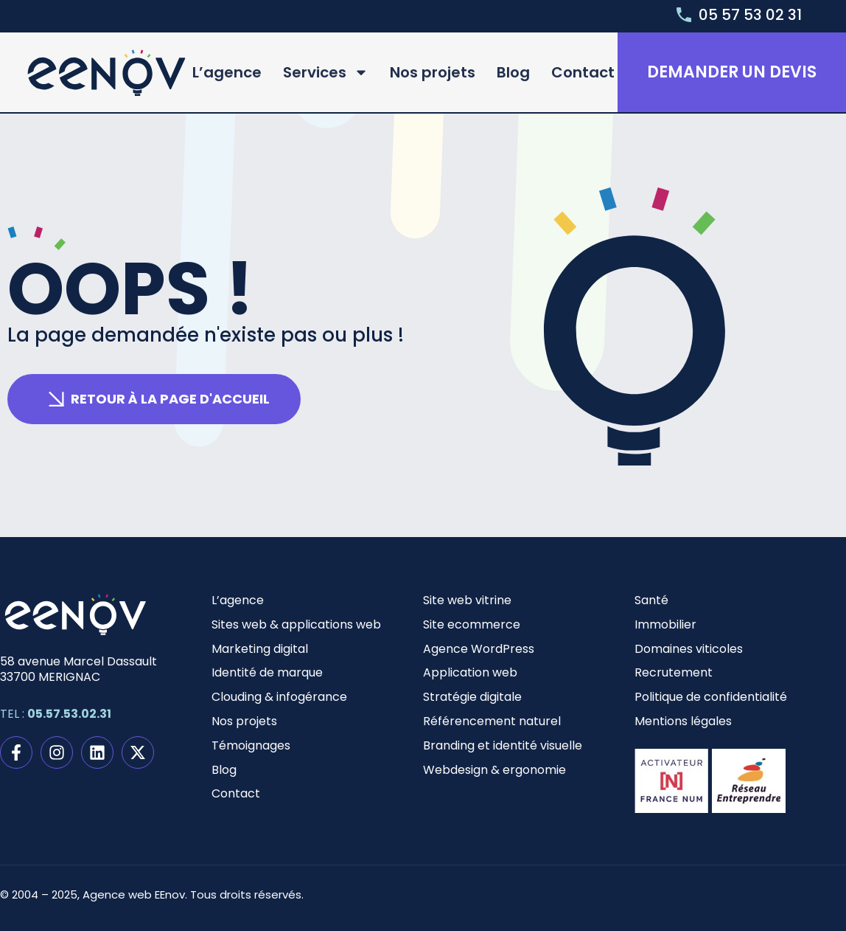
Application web (470, 672)
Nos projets (432, 72)
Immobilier (665, 624)
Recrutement (673, 672)
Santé (651, 600)
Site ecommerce (471, 624)
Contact (583, 72)
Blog (513, 72)
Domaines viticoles (688, 648)
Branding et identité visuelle (502, 745)
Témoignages (251, 745)
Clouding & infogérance (279, 696)
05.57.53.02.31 (69, 713)
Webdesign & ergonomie (494, 769)
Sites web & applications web (296, 624)
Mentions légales (683, 721)
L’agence (227, 72)
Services (325, 72)
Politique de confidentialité (710, 696)
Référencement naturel (492, 721)
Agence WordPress (478, 648)
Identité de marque (267, 672)
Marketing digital (260, 648)
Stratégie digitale (472, 696)
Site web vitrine (467, 600)
